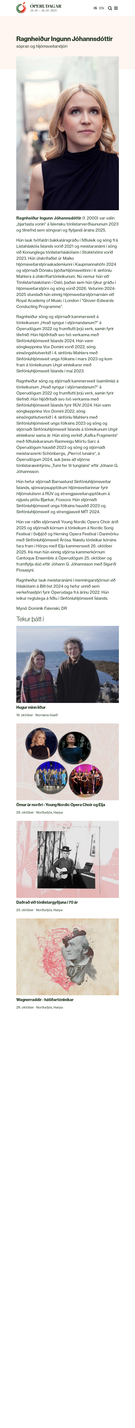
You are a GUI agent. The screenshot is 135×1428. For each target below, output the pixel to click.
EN (101, 8)
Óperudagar (46, 6)
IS (95, 8)
